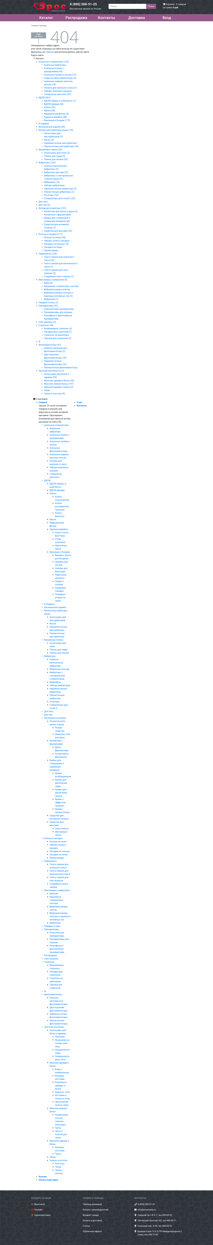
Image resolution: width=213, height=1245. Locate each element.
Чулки (58, 1167)
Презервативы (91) (48, 305)
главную (49, 52)
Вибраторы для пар (59, 669)
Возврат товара (91, 1215)
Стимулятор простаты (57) (57, 94)
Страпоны (49, 962)
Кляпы (53, 493)
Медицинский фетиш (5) (56, 114)
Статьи (86, 1226)
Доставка (136, 17)
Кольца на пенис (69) (55, 237)
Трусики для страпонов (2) (57, 338)
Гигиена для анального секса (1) (60, 87)
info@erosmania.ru (147, 1209)
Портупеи (60, 1036)
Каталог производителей (95, 1209)
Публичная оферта (92, 1231)
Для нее (48, 714)
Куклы (53, 623)
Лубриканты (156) (48, 253)
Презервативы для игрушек (58, 312)
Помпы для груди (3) (54, 156)
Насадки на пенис (53, 247)
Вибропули (55, 923)
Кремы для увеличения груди (61, 783)
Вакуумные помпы (53, 640)
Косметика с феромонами (57, 214)
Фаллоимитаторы (53, 994)
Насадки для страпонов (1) (58, 331)
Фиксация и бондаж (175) (57, 120)
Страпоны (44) (46, 325)
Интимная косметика (55, 718)
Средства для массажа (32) (58, 231)
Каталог (46, 17)
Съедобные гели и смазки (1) (59, 276)
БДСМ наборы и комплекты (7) (60, 100)
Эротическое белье (54, 1027)
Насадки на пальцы (60, 851)
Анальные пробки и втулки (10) (60, 74)
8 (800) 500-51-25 (83, 4)
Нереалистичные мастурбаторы (60, 143)
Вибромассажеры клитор (57, 289)
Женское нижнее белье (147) (58, 384)
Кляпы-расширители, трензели (62, 506)
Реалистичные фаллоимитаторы (60, 367)
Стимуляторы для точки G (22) (59, 198)
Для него (43, 201)
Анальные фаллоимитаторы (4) (60, 78)
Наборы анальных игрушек (58, 91)
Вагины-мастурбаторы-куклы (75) (56, 130)
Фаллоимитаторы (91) (50, 344)
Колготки (59, 1163)
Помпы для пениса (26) (56, 159)
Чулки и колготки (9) (54, 393)
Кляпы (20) (49, 107)
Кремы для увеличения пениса (61, 792)
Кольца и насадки (53, 838)
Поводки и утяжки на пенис (60, 597)
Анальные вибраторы (55, 65)
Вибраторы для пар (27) (56, 172)
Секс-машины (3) (47, 322)
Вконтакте (39, 1204)
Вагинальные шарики (55, 607)
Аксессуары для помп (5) (57, 153)
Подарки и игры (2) (48, 302)
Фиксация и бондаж (60, 552)
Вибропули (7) (51, 299)
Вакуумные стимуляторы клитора (61, 286)
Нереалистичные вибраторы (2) (60, 188)
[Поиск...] (127, 6)
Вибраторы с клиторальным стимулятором (57, 675)
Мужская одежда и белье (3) (58, 387)
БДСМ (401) (45, 97)
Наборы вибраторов (54, 185)
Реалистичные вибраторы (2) (59, 192)
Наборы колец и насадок (57, 240)
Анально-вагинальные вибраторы (56, 662)
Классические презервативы (59, 309)
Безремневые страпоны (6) (58, 328)
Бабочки (48, 283)
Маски (53, 519)
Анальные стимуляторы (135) (54, 61)
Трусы (58, 1128)
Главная (43, 402)
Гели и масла (61, 828)
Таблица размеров (92, 1204)
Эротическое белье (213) (51, 371)
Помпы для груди (58, 649)
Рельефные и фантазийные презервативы (57, 948)
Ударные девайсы (59, 529)
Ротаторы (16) (51, 195)
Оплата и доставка (48, 1180)
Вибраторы (49, 656)
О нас (79, 402)
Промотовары (51, 250)
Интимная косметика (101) (52, 208)
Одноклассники (42, 1215)
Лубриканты (50, 861)
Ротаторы (54, 701)
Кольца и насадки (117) (51, 234)
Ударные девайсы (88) (55, 117)
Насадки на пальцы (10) (56, 244)
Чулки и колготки (58, 1160)
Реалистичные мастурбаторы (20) (61, 146)
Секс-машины (51, 958)
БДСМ (47, 480)
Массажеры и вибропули (57, 890)
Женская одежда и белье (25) (59, 380)
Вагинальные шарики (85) (52, 127)
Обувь (47, 390)
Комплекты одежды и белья (61, 1085)
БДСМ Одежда (57, 490)
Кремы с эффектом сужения (60, 802)
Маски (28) (49, 110)
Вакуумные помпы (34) (50, 149)
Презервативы (51, 929)
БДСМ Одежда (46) (53, 104)
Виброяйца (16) (52, 182)
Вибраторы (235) (47, 162)
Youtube (38, 1209)
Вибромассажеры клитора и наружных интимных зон (60, 916)
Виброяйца (55, 682)
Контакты (106, 17)
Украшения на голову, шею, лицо (62, 1043)
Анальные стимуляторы (56, 425)
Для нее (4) (44, 205)
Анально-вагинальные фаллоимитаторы (59, 1000)
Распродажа (76, 17)
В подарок (44, 123)
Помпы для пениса (59, 653)
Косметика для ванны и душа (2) (61, 211)
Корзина (170, 4)
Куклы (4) (49, 140)
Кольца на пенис (58, 841)
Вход (167, 17)
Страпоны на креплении (56, 335)
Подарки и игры (52, 926)
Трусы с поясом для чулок (61, 1134)
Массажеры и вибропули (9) (53, 279)
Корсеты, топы (62, 1092)
